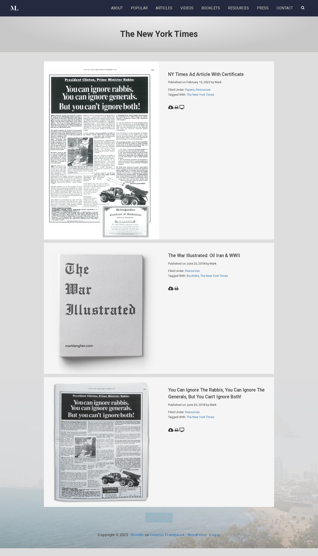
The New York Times (200, 94)
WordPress (197, 542)
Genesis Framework (167, 542)
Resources (203, 89)
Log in (214, 542)
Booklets (193, 278)
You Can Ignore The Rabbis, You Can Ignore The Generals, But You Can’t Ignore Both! (213, 402)
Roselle (137, 542)
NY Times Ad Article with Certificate (214, 74)
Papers (189, 89)
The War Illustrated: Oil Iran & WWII (212, 258)
